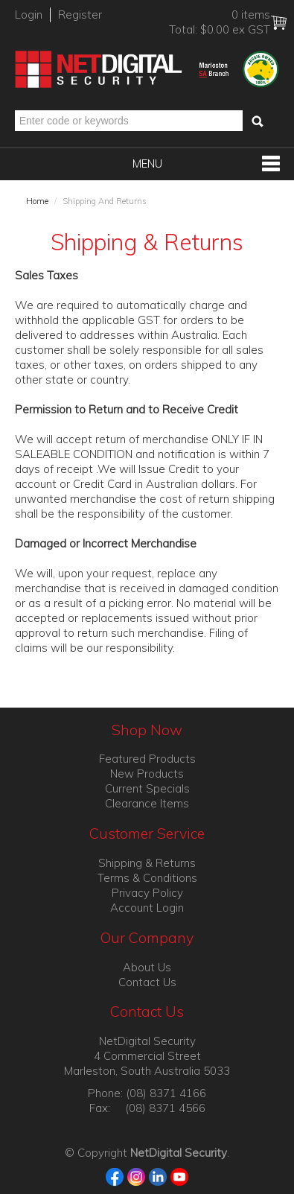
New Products (147, 773)
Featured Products (147, 759)
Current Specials (147, 788)
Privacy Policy (147, 893)
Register (80, 14)
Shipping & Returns (147, 863)
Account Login (147, 908)
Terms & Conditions (147, 878)
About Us (147, 967)
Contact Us (147, 982)
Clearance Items (147, 803)
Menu (147, 163)
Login (28, 14)
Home (37, 201)
